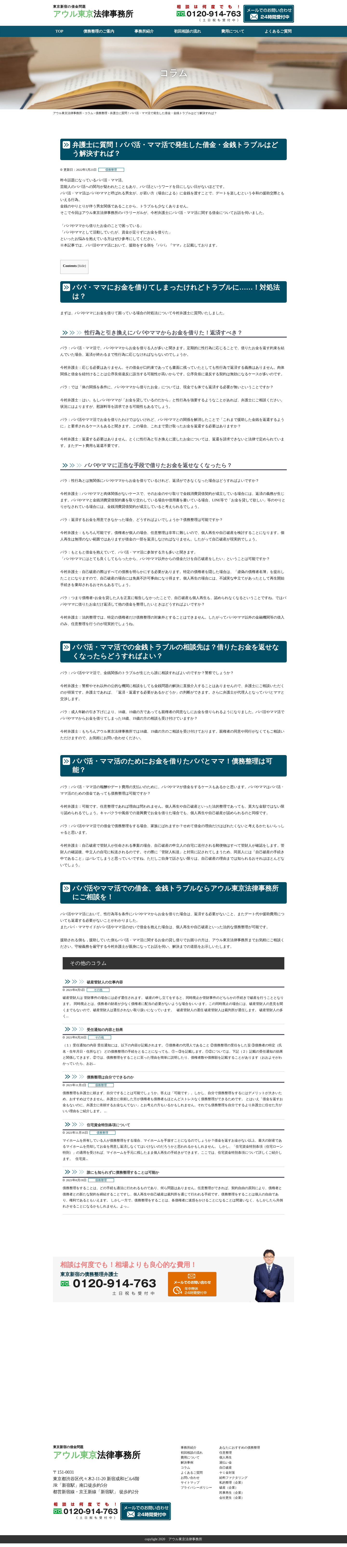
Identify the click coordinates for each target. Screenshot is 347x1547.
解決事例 (187, 1466)
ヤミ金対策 (230, 1476)
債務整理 (111, 169)
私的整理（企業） (235, 1486)
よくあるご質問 (278, 31)
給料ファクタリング (237, 1481)
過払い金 (228, 1466)
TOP (59, 31)
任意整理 (228, 1456)
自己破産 (228, 1471)
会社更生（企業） (235, 1501)
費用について (232, 31)
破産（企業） (232, 1491)
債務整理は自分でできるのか (112, 1079)
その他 (98, 991)
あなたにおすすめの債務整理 (244, 1451)
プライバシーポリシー (197, 1491)
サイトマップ (191, 1486)
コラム (186, 1471)
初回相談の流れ (187, 31)
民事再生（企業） (235, 1496)
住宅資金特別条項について (110, 1127)
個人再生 (228, 1461)
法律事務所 (96, 12)
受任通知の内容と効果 (106, 1031)
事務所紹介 (144, 31)
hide (82, 266)
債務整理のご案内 (98, 31)
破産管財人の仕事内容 (106, 983)
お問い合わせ (191, 1481)
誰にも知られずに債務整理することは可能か (125, 1175)
